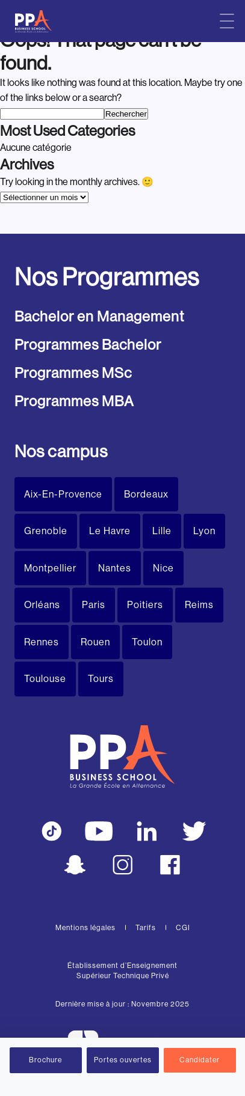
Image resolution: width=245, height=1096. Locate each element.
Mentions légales (85, 928)
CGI (183, 928)
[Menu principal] (227, 21)
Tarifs (145, 928)
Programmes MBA (74, 401)
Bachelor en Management (99, 316)
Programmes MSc (73, 373)
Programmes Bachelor (87, 344)
